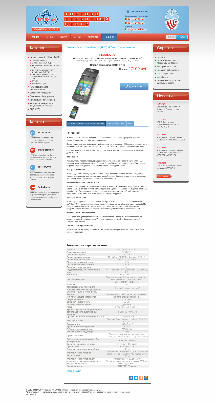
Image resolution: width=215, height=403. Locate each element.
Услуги (63, 37)
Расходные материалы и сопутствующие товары (41, 104)
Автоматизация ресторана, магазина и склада (169, 81)
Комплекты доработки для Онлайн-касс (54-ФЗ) (43, 71)
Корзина (127, 11)
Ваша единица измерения (46, 29)
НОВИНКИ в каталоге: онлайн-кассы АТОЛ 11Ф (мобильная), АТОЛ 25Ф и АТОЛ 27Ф (170, 152)
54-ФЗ (77, 37)
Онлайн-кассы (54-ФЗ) (41, 63)
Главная (34, 37)
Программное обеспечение (42, 100)
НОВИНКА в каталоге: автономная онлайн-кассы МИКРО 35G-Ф (168, 124)
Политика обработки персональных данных (167, 61)
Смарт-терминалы (39, 60)
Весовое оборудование (40, 93)
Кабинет (109, 37)
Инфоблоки (162, 77)
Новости (161, 57)
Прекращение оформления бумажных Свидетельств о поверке (168, 109)
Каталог (80, 47)
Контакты (93, 37)
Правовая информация (168, 70)
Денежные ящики (39, 84)
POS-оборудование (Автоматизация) (39, 88)
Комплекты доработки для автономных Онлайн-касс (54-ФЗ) (44, 76)
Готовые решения (165, 73)
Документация (134, 86)
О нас (49, 37)
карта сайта (31, 394)
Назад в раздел (74, 371)
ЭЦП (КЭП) (35, 109)
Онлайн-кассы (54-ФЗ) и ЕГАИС (44, 57)
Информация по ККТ (166, 66)
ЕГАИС (35, 81)
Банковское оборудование (42, 96)
